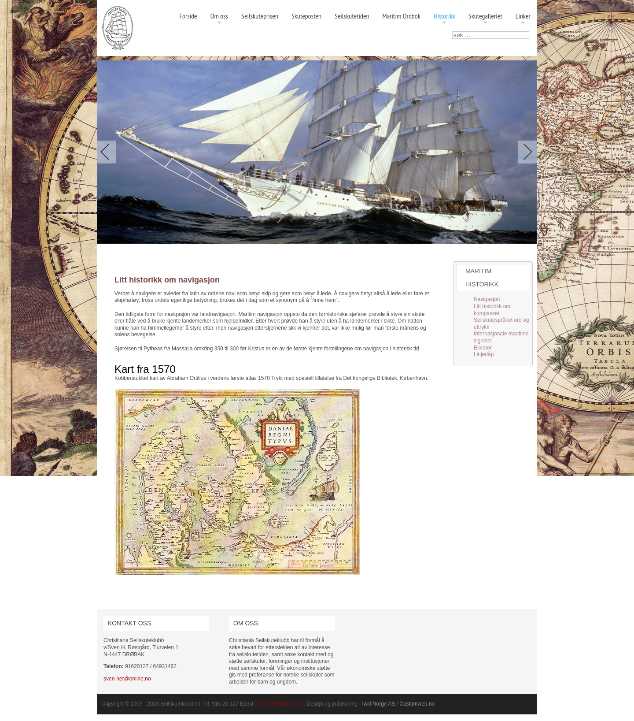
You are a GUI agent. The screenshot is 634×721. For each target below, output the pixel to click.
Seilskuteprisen (259, 15)
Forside (188, 15)
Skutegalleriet (485, 19)
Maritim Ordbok (401, 15)
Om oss (219, 19)
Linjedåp (484, 354)
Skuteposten (306, 15)
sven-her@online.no (127, 679)
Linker (523, 19)
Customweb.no (417, 704)
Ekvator (483, 348)
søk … (452, 31)
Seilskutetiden (352, 15)
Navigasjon (487, 299)
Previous (108, 152)
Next (525, 152)
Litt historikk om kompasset (492, 309)
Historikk (444, 19)
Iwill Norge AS (378, 704)
